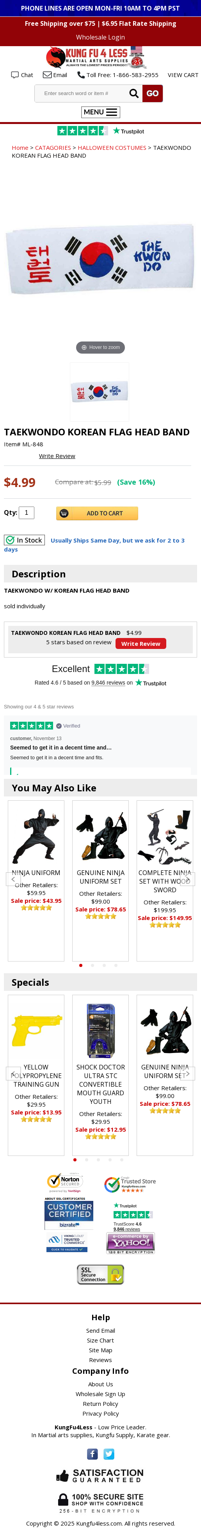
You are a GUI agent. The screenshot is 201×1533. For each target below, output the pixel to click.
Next (187, 879)
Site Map (100, 1350)
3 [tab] (104, 965)
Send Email (100, 1330)
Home (20, 147)
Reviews (100, 1360)
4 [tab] (115, 965)
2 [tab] (92, 965)
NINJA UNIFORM (36, 872)
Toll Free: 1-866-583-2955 (122, 75)
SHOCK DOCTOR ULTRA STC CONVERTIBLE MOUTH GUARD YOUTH (100, 1084)
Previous (13, 879)
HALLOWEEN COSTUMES (112, 147)
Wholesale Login (100, 37)
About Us (100, 1384)
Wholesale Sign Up (100, 1394)
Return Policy (100, 1403)
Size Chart (100, 1340)
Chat (27, 75)
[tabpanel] (36, 880)
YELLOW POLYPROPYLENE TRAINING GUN (36, 1076)
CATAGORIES (53, 147)
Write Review (57, 456)
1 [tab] (80, 965)
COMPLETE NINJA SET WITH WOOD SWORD (165, 881)
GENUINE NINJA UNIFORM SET (101, 877)
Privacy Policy (100, 1413)
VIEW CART (183, 75)
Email (60, 75)
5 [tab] (121, 1159)
